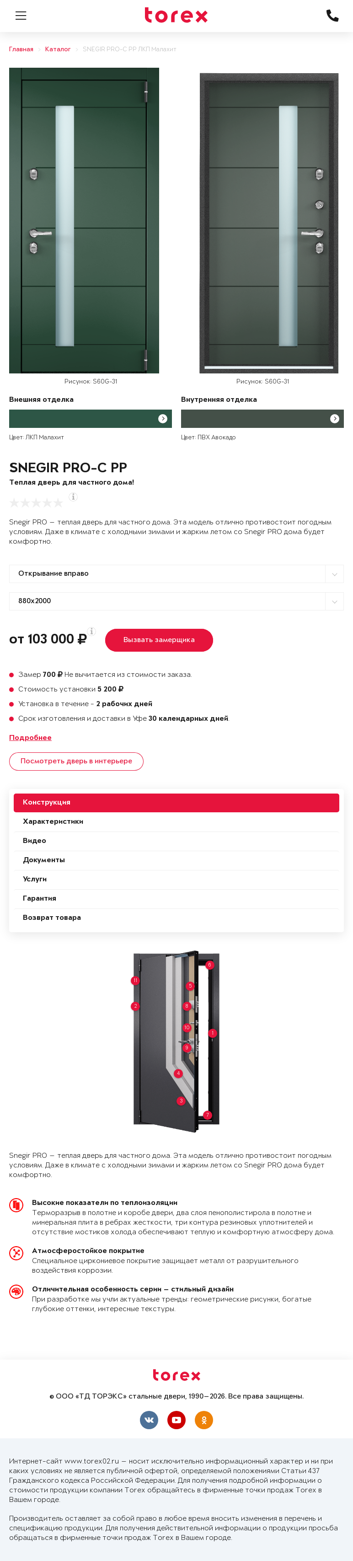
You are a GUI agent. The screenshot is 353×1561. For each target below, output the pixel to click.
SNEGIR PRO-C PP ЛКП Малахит (129, 49)
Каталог (58, 49)
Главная (21, 49)
